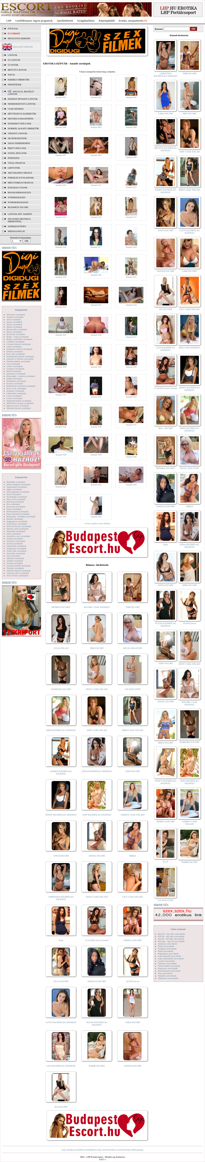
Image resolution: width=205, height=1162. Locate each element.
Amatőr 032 (96, 397)
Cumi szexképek (14, 346)
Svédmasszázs (16, 197)
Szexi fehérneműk (19, 143)
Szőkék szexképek (15, 538)
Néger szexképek (14, 489)
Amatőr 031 (60, 394)
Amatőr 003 (131, 97)
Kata (61, 940)
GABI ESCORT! (189, 271)
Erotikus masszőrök (20, 118)
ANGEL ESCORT (97, 855)
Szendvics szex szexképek (18, 536)
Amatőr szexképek (15, 317)
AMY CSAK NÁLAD (97, 730)
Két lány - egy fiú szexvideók (171, 941)
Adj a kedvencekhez (107, 1149)
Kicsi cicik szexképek (16, 388)
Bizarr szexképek (14, 332)
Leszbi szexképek (15, 398)
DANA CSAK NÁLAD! (97, 897)
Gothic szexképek (15, 366)
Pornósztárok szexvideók (169, 971)
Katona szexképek (15, 383)
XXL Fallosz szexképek (17, 575)
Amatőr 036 (96, 426)
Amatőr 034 (60, 426)
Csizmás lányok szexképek (19, 344)
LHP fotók (14, 168)
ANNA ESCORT (165, 585)
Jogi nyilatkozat (69, 1149)
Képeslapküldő (107, 20)
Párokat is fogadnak (21, 177)
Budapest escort (18, 207)
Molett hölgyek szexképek (18, 484)
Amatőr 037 (131, 424)
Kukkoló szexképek (15, 391)
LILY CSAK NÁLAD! (132, 897)
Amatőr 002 (96, 97)
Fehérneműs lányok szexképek (20, 356)
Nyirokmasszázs (18, 202)
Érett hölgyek (17, 148)
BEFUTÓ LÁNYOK (17, 70)
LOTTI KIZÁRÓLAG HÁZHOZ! (61, 1022)
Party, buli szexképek (16, 499)
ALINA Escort (132, 981)
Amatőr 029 (96, 367)
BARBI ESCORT (97, 1066)
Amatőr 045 (96, 516)
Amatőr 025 (60, 335)
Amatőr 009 (131, 157)
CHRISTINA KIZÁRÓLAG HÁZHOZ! (61, 898)
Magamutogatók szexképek (19, 400)
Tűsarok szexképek (15, 568)
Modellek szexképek (16, 482)
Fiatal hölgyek (17, 153)
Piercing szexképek (15, 501)
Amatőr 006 (131, 127)
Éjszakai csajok (17, 187)
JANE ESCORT (132, 771)
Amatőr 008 (96, 155)
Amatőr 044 (60, 516)
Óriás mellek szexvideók (169, 966)
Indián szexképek (14, 378)
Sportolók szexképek (16, 531)
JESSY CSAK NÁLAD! (97, 689)
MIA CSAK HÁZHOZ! (189, 347)
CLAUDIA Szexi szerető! (97, 940)
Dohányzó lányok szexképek (19, 349)
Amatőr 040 (131, 456)
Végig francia (16, 163)
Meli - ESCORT (165, 428)
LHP (8, 20)
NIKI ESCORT (97, 648)
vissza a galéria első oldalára (97, 523)
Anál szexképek (14, 319)
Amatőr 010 (60, 185)
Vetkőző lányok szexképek (18, 570)
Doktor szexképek (15, 351)
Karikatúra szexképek (16, 381)
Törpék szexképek (15, 560)
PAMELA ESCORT (133, 940)
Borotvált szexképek (16, 334)
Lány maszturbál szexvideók (171, 958)
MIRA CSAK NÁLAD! (132, 730)
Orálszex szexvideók (167, 963)
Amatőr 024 (131, 305)
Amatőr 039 (96, 454)
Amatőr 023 (96, 305)
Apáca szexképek (14, 322)
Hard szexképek (14, 371)
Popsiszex (13, 158)
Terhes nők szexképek (16, 551)
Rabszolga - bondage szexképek (21, 516)
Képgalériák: (21, 310)
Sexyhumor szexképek (17, 524)
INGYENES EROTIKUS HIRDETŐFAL (19, 220)
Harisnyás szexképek (16, 373)
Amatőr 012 (131, 187)
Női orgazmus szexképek (18, 492)
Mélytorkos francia (20, 182)
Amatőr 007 (60, 155)
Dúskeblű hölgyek (19, 123)
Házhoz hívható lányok (23, 99)
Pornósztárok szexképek (17, 511)
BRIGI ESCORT (165, 742)
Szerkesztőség (123, 1149)
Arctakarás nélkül (20, 173)
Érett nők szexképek (16, 354)
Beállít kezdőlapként (87, 1149)
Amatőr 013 (60, 217)
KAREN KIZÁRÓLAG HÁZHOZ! (61, 772)
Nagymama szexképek (17, 487)
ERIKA (132, 855)
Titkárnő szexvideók (167, 975)
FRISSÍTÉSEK (14, 84)
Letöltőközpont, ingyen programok (34, 20)
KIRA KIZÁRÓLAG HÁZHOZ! (61, 730)
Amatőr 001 (60, 97)
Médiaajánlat (137, 1149)
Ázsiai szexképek (14, 324)
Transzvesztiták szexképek (18, 565)
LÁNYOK (12, 55)
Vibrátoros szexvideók (168, 978)
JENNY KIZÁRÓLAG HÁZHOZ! (61, 814)
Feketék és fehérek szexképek (20, 359)
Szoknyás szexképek (16, 541)
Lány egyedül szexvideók (169, 956)
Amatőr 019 (60, 277)
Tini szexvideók (165, 973)
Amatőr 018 (131, 247)
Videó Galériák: (178, 929)
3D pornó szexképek (16, 314)
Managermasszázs (19, 192)
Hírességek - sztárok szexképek (21, 376)
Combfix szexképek (16, 341)
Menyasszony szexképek (18, 405)
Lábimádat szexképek (16, 393)
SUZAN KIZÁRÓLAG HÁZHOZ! (97, 1023)
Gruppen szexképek (15, 368)
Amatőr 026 (96, 335)
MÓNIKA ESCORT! (61, 607)
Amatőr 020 (96, 275)
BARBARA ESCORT (61, 689)
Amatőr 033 (131, 397)
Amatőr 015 (131, 217)
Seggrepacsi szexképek (17, 521)
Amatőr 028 (60, 367)
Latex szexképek (14, 396)
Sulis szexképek (14, 533)
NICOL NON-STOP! (132, 648)
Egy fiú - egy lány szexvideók (171, 934)
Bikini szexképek (14, 327)
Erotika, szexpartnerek (131, 20)
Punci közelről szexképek (18, 514)
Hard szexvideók (165, 951)
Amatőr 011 (96, 185)
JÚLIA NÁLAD (61, 648)
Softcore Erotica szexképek (19, 526)
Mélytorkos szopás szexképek (20, 403)
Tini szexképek (13, 556)
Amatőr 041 (60, 486)
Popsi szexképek (14, 509)
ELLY (165, 861)
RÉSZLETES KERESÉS (19, 38)
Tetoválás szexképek (16, 553)
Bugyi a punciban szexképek (19, 339)
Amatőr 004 (60, 127)
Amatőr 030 (131, 367)
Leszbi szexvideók (166, 961)
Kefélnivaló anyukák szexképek (21, 386)
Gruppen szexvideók (167, 948)
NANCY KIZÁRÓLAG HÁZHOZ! (166, 782)
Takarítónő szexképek (16, 546)
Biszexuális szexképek (17, 329)
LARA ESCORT (132, 1022)
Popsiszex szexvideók (168, 968)
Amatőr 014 (96, 217)
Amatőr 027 (131, 337)
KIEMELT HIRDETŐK (18, 79)
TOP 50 (11, 74)
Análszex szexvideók (167, 943)
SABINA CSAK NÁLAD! (133, 814)
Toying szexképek (15, 563)
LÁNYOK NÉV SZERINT (20, 214)
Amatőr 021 (131, 277)
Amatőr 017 (96, 247)
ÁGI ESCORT (61, 1107)
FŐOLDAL (13, 28)
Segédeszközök (17, 138)
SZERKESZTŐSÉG (17, 226)
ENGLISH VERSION (23, 47)
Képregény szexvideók (168, 953)
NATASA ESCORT (132, 1066)
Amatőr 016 (60, 247)
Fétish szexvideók (166, 946)
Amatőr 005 (96, 127)
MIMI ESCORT (189, 585)
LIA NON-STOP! (133, 689)
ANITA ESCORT (61, 855)
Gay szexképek (13, 364)
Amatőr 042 (96, 484)
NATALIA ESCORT (97, 981)
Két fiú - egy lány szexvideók (171, 936)
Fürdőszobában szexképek (18, 361)
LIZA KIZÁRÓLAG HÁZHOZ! (61, 1066)
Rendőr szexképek (15, 519)
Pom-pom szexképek (16, 506)
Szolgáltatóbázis (86, 20)
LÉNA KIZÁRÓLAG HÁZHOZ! (97, 771)
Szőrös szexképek (15, 543)
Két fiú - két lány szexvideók (171, 939)
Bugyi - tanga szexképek (18, 336)
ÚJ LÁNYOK (14, 60)
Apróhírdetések (65, 20)
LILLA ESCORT (61, 981)
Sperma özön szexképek (17, 528)
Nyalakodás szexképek (17, 496)
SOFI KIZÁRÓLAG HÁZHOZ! (96, 814)
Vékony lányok (17, 133)
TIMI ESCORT (133, 607)
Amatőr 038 (60, 454)
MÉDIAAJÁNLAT (16, 231)
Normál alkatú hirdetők (23, 128)
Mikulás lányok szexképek (18, 408)
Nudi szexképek (14, 494)
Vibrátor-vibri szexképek (18, 573)
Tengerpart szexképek (16, 548)
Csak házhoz (16, 109)
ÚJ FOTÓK (13, 65)
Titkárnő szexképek (15, 558)
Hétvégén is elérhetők (22, 113)
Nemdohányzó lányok (22, 104)
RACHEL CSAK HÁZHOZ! (97, 607)
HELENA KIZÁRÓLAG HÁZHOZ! (165, 149)
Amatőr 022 (60, 307)
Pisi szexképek (13, 504)
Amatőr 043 (131, 484)
